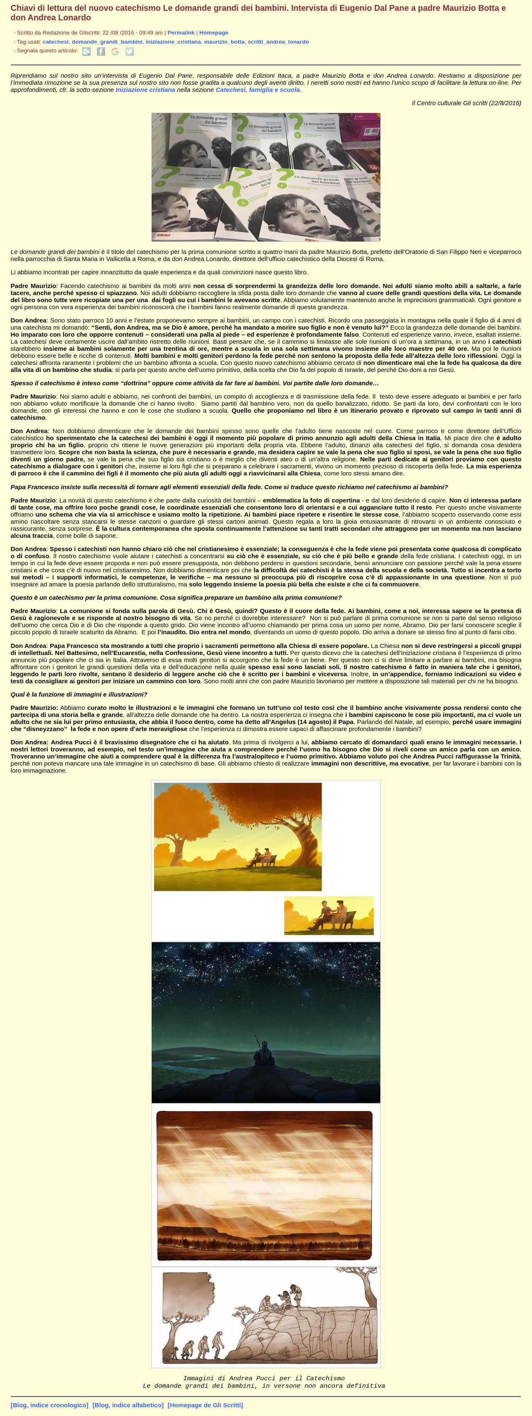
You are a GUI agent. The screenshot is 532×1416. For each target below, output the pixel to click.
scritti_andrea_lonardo (278, 42)
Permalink (181, 33)
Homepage (214, 33)
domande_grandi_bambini (107, 42)
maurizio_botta (224, 42)
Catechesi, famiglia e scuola (258, 89)
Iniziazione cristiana (145, 89)
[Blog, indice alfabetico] (127, 1407)
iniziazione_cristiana (173, 42)
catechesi (56, 42)
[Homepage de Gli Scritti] (205, 1407)
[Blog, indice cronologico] (50, 1407)
